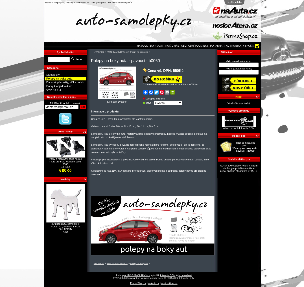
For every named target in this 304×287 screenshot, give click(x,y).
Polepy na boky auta (139, 52)
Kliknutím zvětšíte (117, 100)
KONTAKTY (238, 45)
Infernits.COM (167, 275)
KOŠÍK (253, 45)
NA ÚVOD (142, 45)
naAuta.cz (153, 283)
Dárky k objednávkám (59, 86)
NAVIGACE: (99, 52)
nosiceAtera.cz (169, 283)
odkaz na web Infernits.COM (238, 128)
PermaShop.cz (138, 283)
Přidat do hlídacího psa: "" (244, 146)
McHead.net (185, 275)
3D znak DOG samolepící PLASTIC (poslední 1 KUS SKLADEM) (65, 226)
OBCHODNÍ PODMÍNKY (194, 45)
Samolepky (53, 74)
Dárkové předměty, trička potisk (65, 82)
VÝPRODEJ (53, 90)
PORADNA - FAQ (220, 45)
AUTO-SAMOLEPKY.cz (117, 52)
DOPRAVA (156, 45)
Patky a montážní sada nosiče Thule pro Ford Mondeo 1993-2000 (65, 162)
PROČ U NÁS (171, 45)
